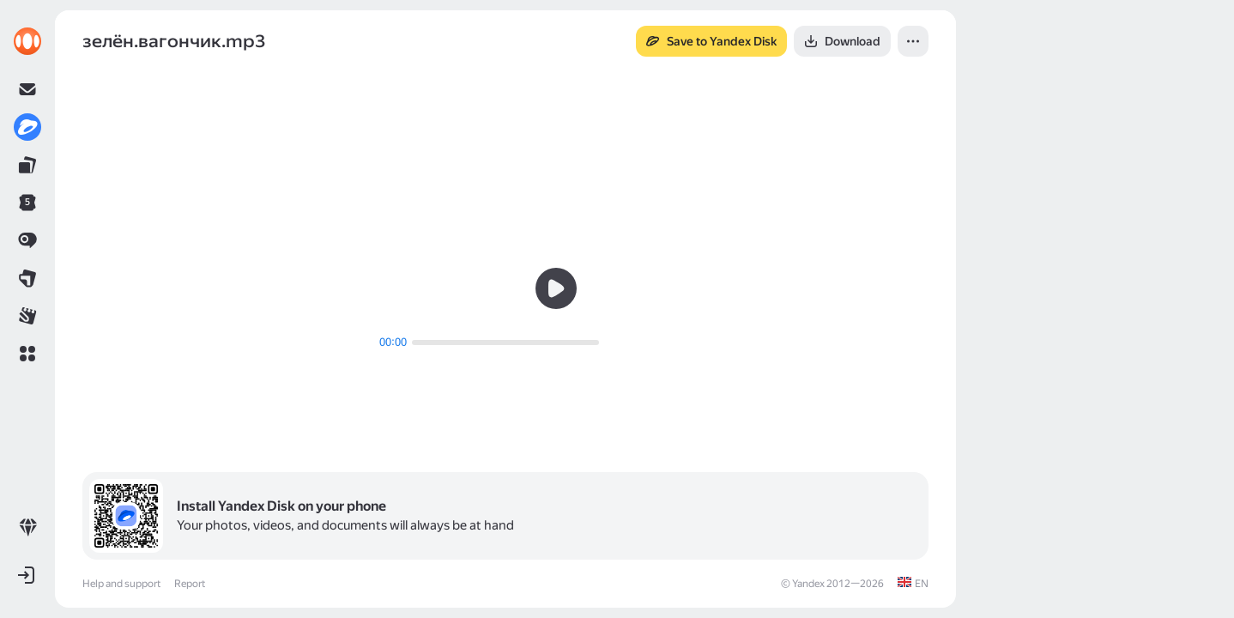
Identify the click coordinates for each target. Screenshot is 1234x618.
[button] (27, 353)
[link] (27, 41)
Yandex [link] (808, 584)
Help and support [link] (121, 584)
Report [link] (189, 584)
